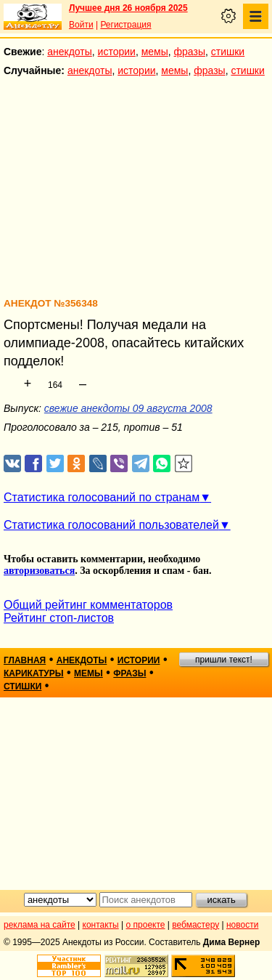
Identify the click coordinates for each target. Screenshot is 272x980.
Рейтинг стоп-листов (59, 618)
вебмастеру (195, 925)
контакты (101, 925)
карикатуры (34, 673)
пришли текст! (223, 660)
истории (117, 51)
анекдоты (69, 51)
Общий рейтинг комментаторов (88, 605)
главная (25, 660)
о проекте (145, 925)
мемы (154, 51)
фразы (189, 51)
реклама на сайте (39, 925)
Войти (81, 25)
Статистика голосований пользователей (111, 525)
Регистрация (125, 25)
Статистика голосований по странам (101, 497)
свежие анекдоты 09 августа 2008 (128, 408)
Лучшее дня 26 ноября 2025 (128, 8)
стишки (227, 51)
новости (242, 925)
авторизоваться (39, 570)
